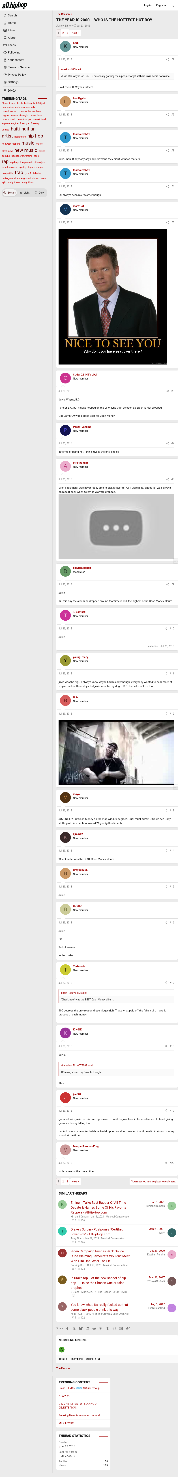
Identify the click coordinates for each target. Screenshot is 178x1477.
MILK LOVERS (66, 1423)
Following (11, 52)
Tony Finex (77, 1238)
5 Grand (75, 1292)
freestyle (24, 123)
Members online (73, 1340)
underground (9, 178)
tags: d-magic (35, 167)
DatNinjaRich (78, 1265)
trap (19, 172)
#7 (172, 443)
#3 (172, 150)
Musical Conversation (118, 1216)
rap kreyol (15, 162)
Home (9, 23)
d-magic (24, 115)
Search (10, 15)
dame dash (36, 115)
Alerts (9, 38)
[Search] (172, 5)
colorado (20, 107)
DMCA (9, 91)
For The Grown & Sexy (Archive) (110, 1313)
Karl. (76, 43)
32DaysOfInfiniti (156, 1281)
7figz (73, 1313)
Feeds (9, 45)
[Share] (167, 59)
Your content (13, 60)
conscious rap (9, 111)
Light (24, 192)
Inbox (9, 30)
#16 (172, 922)
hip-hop (35, 136)
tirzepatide (7, 173)
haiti (15, 129)
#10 (172, 628)
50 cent (6, 103)
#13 (172, 810)
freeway (35, 123)
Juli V (161, 1232)
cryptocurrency (10, 115)
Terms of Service (16, 67)
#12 (172, 713)
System (9, 192)
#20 (172, 1162)
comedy (30, 107)
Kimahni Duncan (80, 1216)
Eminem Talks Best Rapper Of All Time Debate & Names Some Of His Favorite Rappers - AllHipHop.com (98, 1207)
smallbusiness (10, 167)
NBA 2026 (64, 1396)
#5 (172, 222)
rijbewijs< (40, 162)
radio (36, 155)
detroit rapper (24, 119)
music (28, 143)
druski (36, 119)
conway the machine (30, 111)
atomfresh (17, 103)
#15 (172, 886)
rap (5, 161)
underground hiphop (28, 178)
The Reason (104, 1292)
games (5, 129)
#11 (172, 673)
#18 (172, 1046)
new (10, 150)
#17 (172, 982)
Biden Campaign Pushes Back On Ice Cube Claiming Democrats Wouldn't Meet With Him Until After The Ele (100, 1256)
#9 (172, 584)
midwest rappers (11, 143)
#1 (172, 59)
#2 (172, 114)
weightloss (27, 182)
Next (74, 32)
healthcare (20, 136)
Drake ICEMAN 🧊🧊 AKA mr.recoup (79, 1388)
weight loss (14, 182)
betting (28, 103)
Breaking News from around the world (80, 1415)
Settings (10, 82)
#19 (172, 1110)
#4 (172, 186)
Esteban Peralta (156, 1254)
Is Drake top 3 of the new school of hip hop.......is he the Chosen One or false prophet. (98, 1283)
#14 (172, 850)
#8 (172, 479)
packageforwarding (22, 155)
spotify (22, 167)
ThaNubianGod (156, 1308)
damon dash (8, 119)
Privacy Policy (14, 75)
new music (25, 150)
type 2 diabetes (33, 173)
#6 (172, 391)
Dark (39, 192)
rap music (27, 162)
